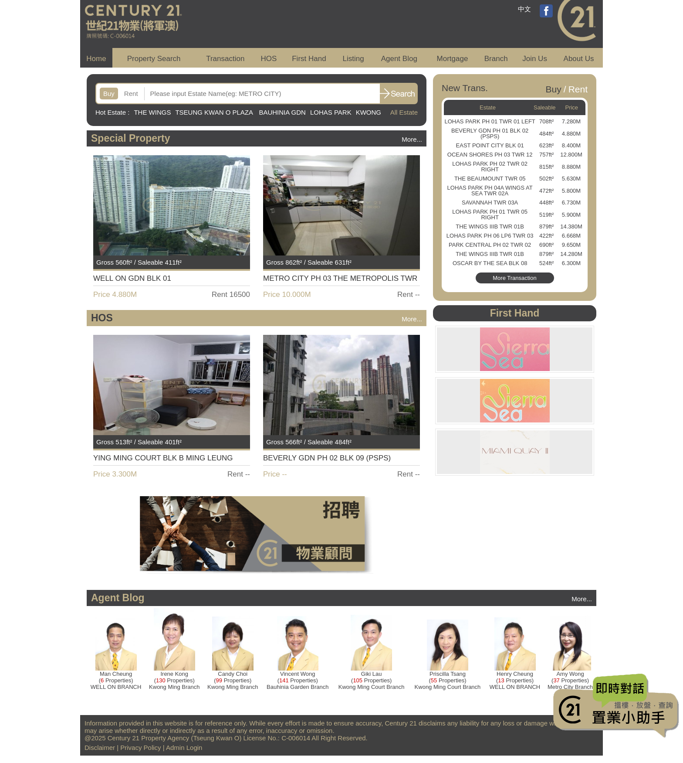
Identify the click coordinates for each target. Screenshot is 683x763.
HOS (269, 58)
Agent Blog (399, 58)
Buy (109, 93)
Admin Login (184, 747)
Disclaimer (100, 747)
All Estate (404, 112)
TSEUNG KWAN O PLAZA (214, 112)
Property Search (154, 58)
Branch (496, 58)
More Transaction (514, 278)
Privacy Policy (140, 747)
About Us (579, 58)
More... (412, 139)
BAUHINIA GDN (282, 112)
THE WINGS (152, 112)
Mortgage (452, 58)
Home (96, 58)
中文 (524, 9)
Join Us (534, 58)
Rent (131, 93)
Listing (353, 58)
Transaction (225, 58)
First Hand (309, 58)
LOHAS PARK (331, 112)
